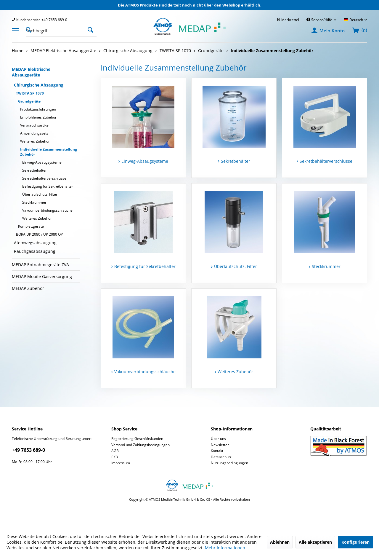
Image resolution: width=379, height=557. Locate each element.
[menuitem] (39, 19)
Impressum (120, 462)
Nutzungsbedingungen (229, 462)
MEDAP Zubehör (28, 288)
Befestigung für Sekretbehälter (47, 186)
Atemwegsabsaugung (35, 242)
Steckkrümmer (34, 202)
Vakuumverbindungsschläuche (47, 210)
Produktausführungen (38, 109)
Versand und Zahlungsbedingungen (140, 444)
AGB (115, 450)
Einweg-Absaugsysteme (42, 162)
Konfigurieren (355, 542)
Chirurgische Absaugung (38, 85)
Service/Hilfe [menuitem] (319, 19)
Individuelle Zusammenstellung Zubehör (48, 152)
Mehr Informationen (225, 547)
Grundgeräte (29, 101)
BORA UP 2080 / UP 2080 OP (39, 234)
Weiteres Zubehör (35, 141)
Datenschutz (221, 456)
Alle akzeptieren (315, 542)
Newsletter (220, 444)
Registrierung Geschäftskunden (137, 438)
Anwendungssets (34, 133)
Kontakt (217, 450)
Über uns (218, 438)
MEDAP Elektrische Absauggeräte (31, 72)
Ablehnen (280, 542)
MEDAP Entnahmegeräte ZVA (40, 264)
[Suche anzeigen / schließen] (30, 29)
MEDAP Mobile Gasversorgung (42, 276)
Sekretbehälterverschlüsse (44, 178)
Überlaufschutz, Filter (39, 194)
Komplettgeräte (31, 226)
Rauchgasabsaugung (34, 251)
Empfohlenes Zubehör (38, 117)
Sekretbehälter (34, 170)
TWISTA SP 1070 (30, 93)
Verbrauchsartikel (34, 125)
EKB (114, 456)
